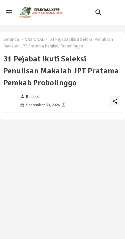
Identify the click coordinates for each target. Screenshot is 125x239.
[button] (98, 12)
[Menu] (9, 12)
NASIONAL (34, 39)
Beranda (11, 39)
